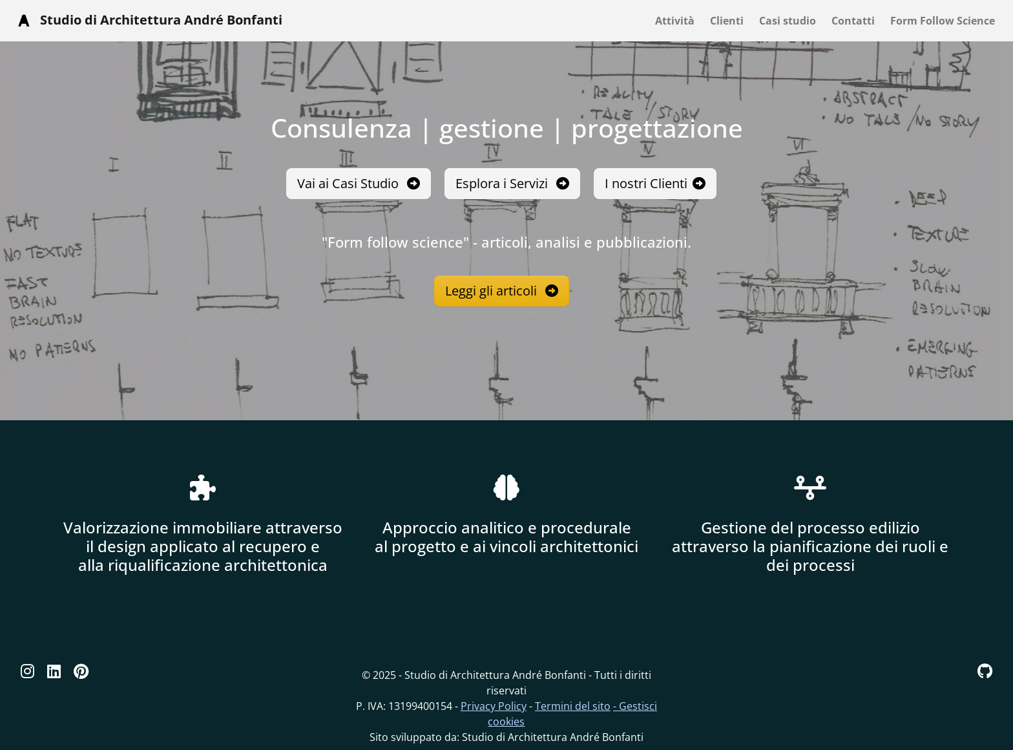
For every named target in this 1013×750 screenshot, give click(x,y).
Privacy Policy (494, 706)
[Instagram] (27, 670)
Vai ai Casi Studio (358, 183)
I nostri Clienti (655, 183)
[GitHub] (984, 670)
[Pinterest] (81, 670)
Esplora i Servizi (512, 183)
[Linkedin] (54, 670)
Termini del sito (573, 706)
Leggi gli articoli (501, 290)
